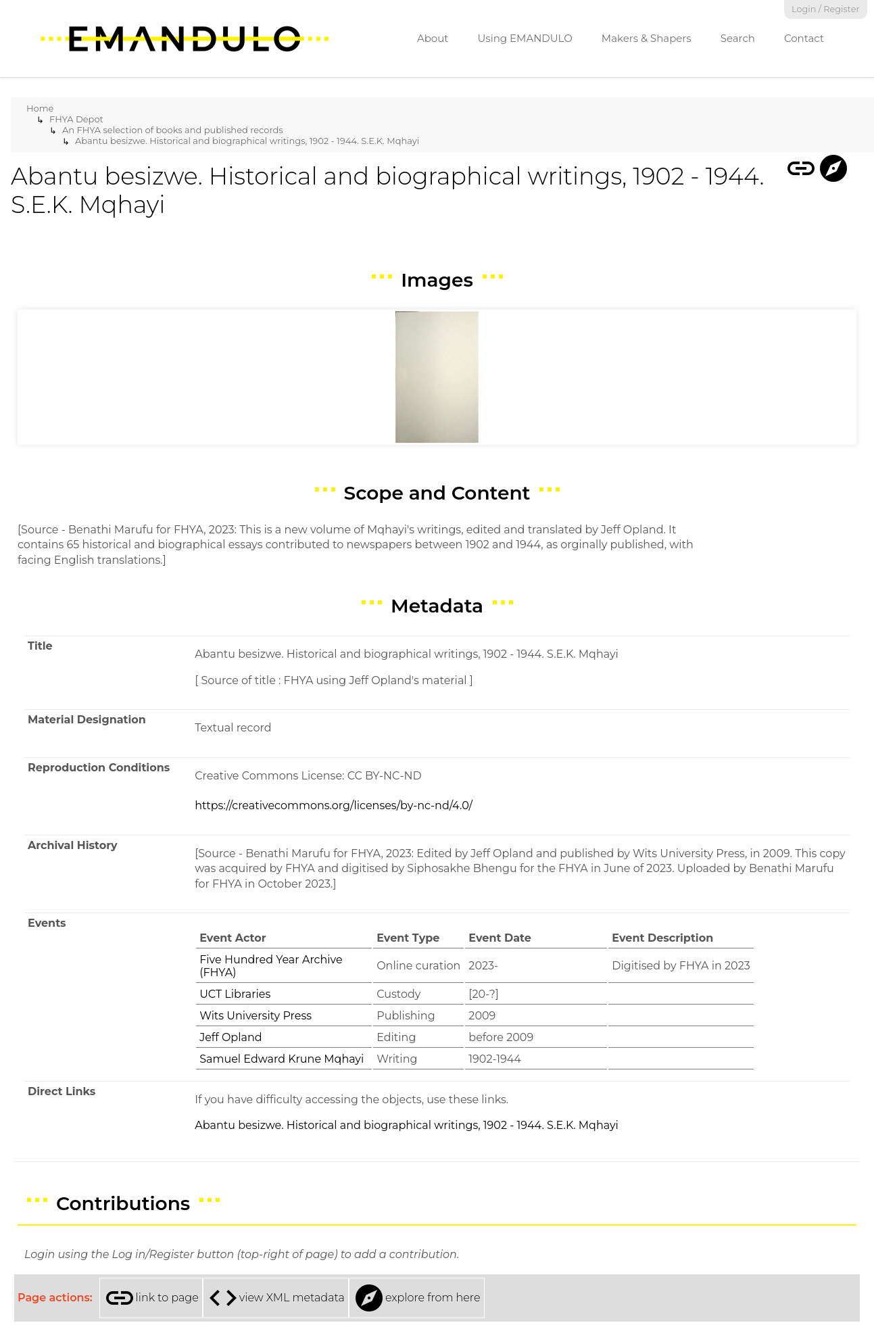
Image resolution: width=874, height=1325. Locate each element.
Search (738, 38)
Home (39, 108)
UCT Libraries (234, 994)
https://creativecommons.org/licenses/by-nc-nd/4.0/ (333, 805)
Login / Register (826, 9)
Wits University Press (255, 1015)
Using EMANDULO (524, 38)
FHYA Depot (76, 119)
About (433, 38)
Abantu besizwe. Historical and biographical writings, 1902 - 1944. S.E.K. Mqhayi (247, 140)
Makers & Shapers (646, 38)
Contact (804, 38)
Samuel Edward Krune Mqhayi (281, 1059)
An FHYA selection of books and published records (172, 129)
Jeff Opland (230, 1037)
